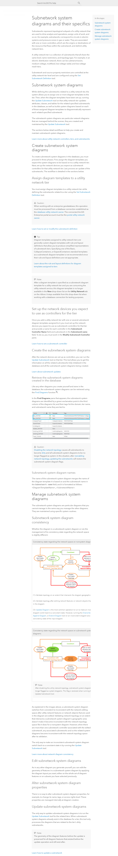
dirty (44, 453)
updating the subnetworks (61, 459)
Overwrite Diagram (90, 613)
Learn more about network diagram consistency (52, 754)
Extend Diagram (55, 616)
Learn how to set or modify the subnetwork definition (54, 229)
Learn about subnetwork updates (46, 372)
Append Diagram (39, 616)
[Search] (79, 3)
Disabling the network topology (47, 450)
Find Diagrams (41, 392)
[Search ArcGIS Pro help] (57, 3)
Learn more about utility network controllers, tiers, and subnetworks (61, 139)
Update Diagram (42, 610)
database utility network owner (50, 212)
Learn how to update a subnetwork (47, 853)
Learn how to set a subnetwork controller (49, 344)
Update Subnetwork (44, 100)
